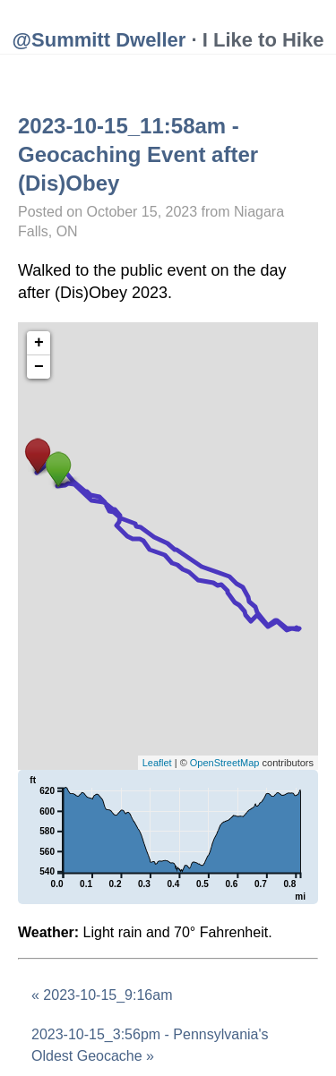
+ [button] (39, 343)
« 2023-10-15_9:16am (101, 995)
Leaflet (157, 762)
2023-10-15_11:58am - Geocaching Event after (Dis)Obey (138, 154)
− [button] (39, 367)
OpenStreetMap (225, 762)
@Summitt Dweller (99, 40)
